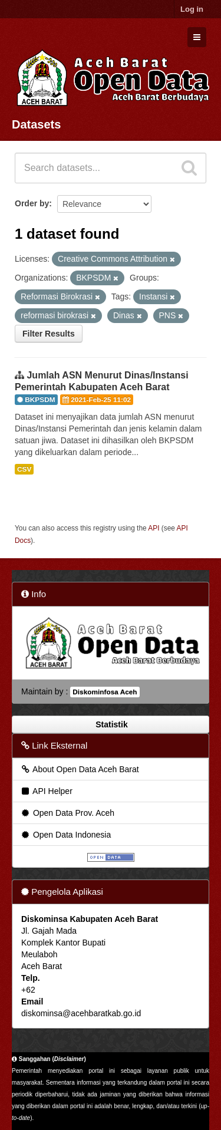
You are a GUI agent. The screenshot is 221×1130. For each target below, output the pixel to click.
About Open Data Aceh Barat (79, 769)
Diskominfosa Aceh (104, 692)
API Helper (46, 791)
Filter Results (48, 333)
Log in (191, 9)
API (153, 528)
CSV (24, 469)
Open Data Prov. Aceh (67, 813)
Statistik (110, 724)
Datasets (36, 124)
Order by (32, 203)
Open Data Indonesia (65, 834)
